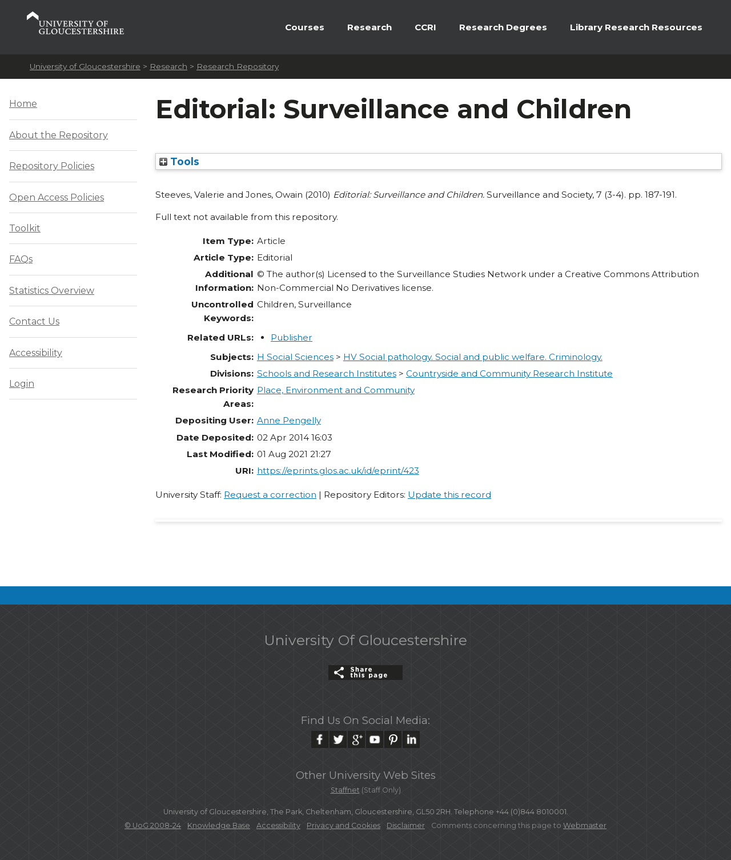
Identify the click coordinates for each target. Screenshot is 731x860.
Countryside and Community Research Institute (509, 373)
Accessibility (35, 352)
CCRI (425, 27)
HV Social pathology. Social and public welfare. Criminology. (473, 356)
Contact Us (34, 321)
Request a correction (270, 494)
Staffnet (345, 790)
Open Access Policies (56, 197)
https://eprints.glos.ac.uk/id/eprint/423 (338, 470)
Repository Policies (51, 166)
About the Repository (58, 135)
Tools (179, 161)
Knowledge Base (218, 825)
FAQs (21, 259)
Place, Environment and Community (336, 390)
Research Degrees (503, 27)
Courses (304, 27)
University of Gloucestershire (85, 66)
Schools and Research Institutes (326, 373)
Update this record (449, 494)
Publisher (291, 337)
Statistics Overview (51, 290)
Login (21, 383)
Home (23, 103)
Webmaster (585, 825)
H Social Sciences (295, 356)
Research (369, 27)
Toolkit (25, 228)
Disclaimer (406, 825)
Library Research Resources (636, 27)
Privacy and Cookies (343, 825)
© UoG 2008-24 (152, 825)
